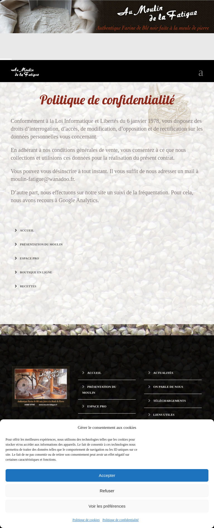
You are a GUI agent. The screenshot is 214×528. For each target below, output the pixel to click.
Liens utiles (163, 414)
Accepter (107, 475)
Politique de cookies (85, 520)
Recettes (28, 286)
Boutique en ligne (36, 272)
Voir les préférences (107, 506)
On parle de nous (168, 386)
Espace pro (29, 258)
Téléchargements (169, 400)
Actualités (163, 372)
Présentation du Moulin (41, 244)
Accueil (27, 230)
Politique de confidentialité (121, 520)
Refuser (107, 490)
